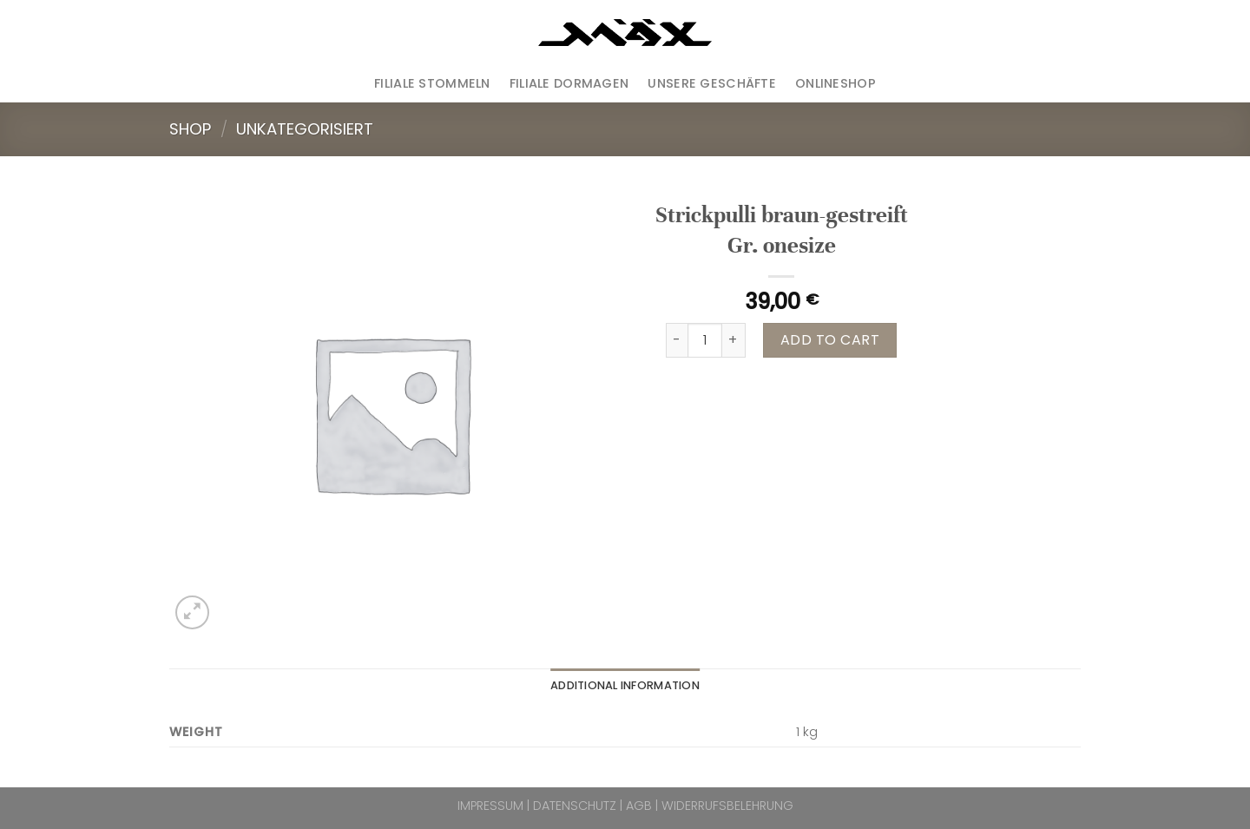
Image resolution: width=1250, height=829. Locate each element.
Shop (190, 129)
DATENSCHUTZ (574, 805)
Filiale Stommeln (432, 83)
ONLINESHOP (835, 83)
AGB (639, 805)
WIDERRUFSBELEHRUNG (727, 805)
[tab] (625, 685)
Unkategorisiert (304, 129)
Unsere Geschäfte (712, 83)
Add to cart (829, 340)
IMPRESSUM (490, 805)
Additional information (625, 685)
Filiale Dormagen (569, 83)
